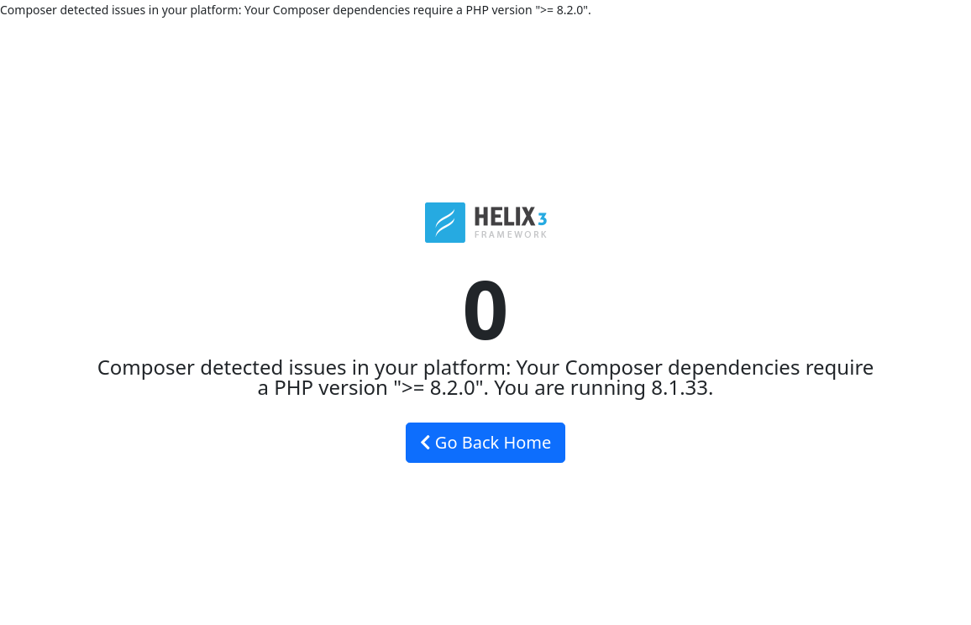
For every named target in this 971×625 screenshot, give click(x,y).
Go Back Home (486, 442)
